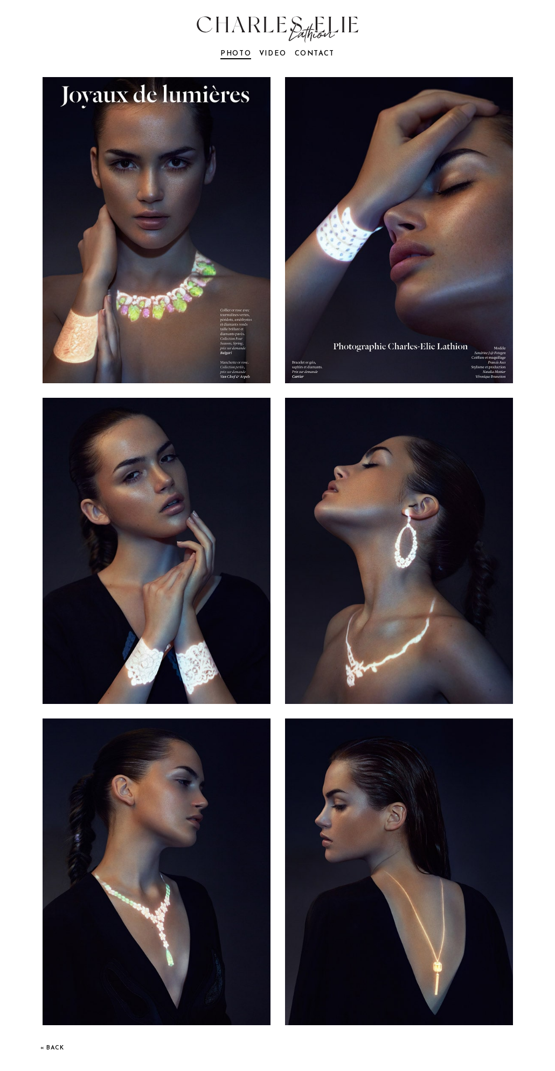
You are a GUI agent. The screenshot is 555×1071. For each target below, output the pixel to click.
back (55, 1048)
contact (315, 53)
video (273, 53)
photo (235, 53)
